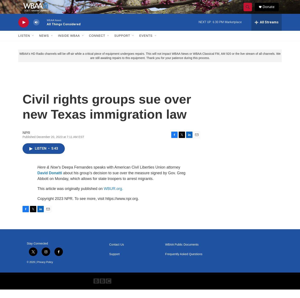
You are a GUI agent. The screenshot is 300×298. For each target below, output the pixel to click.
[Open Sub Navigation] (33, 44)
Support (122, 44)
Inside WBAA (69, 44)
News (44, 44)
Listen (24, 44)
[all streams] (266, 30)
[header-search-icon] (249, 11)
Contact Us (116, 253)
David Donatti (49, 181)
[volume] (36, 31)
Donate (270, 11)
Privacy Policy (45, 270)
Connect (97, 44)
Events (145, 44)
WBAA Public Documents (181, 253)
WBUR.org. (113, 197)
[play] (23, 30)
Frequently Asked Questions (183, 262)
